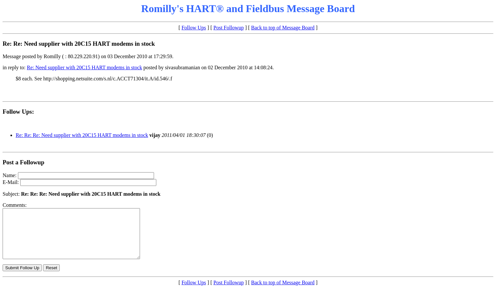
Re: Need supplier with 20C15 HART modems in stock (84, 67)
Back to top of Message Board (283, 27)
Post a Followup (23, 162)
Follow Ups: (18, 111)
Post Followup (228, 27)
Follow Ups (193, 27)
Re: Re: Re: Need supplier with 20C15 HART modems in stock (82, 135)
